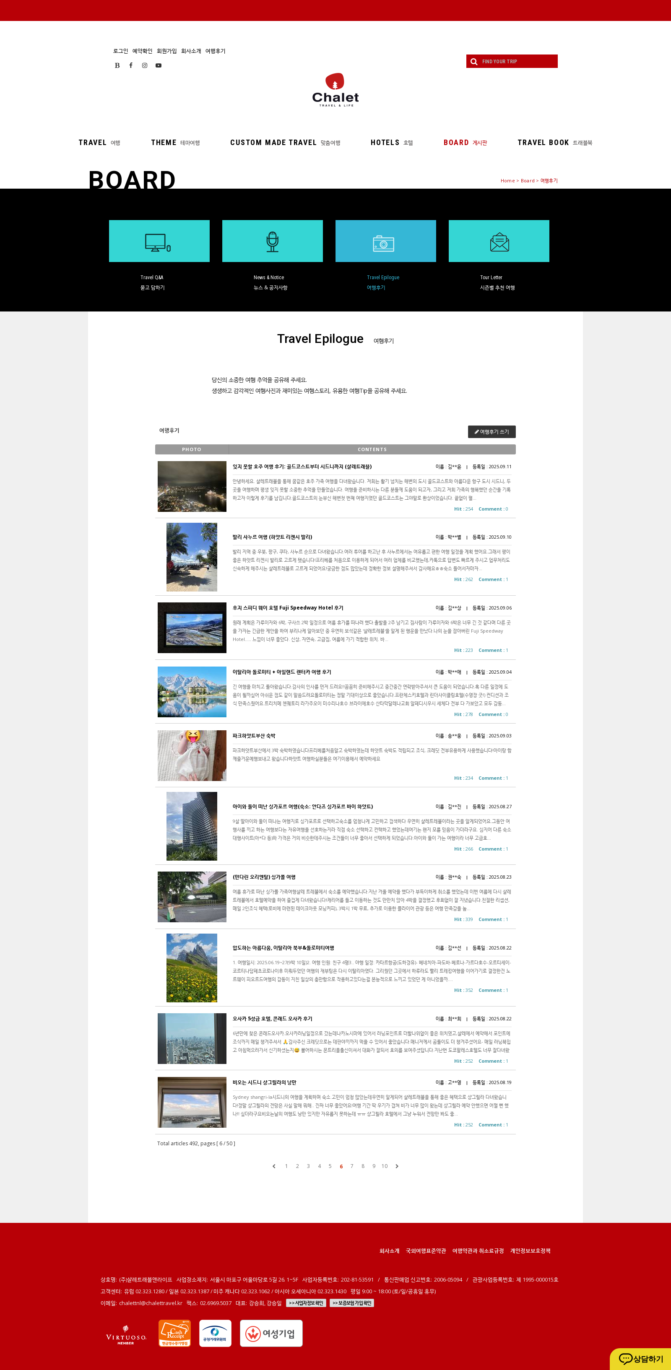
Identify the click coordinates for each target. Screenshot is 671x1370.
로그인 (120, 50)
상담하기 (648, 1359)
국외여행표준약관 (426, 1250)
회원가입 (167, 50)
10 (385, 1166)
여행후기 (215, 50)
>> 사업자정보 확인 (306, 1303)
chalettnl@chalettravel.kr (150, 1303)
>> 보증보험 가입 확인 (352, 1303)
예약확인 (143, 50)
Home (508, 180)
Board (528, 180)
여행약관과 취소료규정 (478, 1250)
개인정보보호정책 (530, 1250)
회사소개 (191, 50)
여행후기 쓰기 (492, 431)
